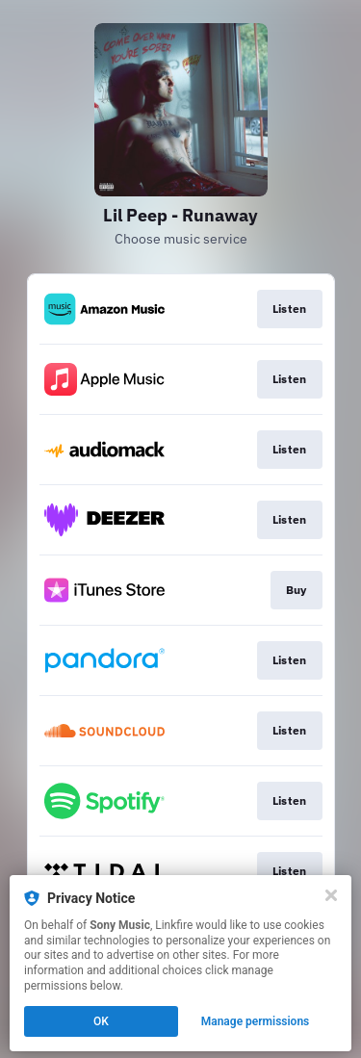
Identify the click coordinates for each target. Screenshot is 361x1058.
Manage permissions (255, 1021)
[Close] (331, 895)
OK (101, 1021)
